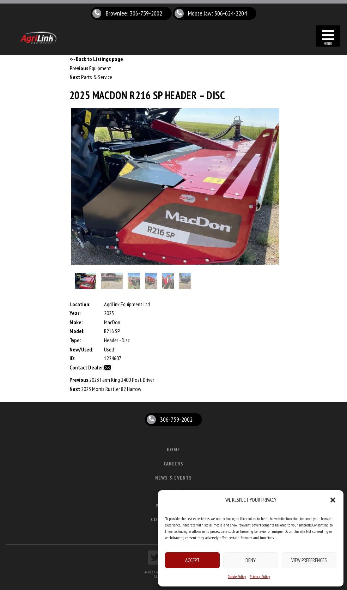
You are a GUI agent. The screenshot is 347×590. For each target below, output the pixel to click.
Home (173, 449)
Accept (192, 560)
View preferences (309, 560)
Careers (174, 463)
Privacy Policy (260, 576)
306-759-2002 (176, 419)
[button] (332, 500)
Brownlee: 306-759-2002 (134, 13)
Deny (250, 560)
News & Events (173, 478)
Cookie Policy (237, 576)
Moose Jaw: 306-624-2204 (217, 13)
